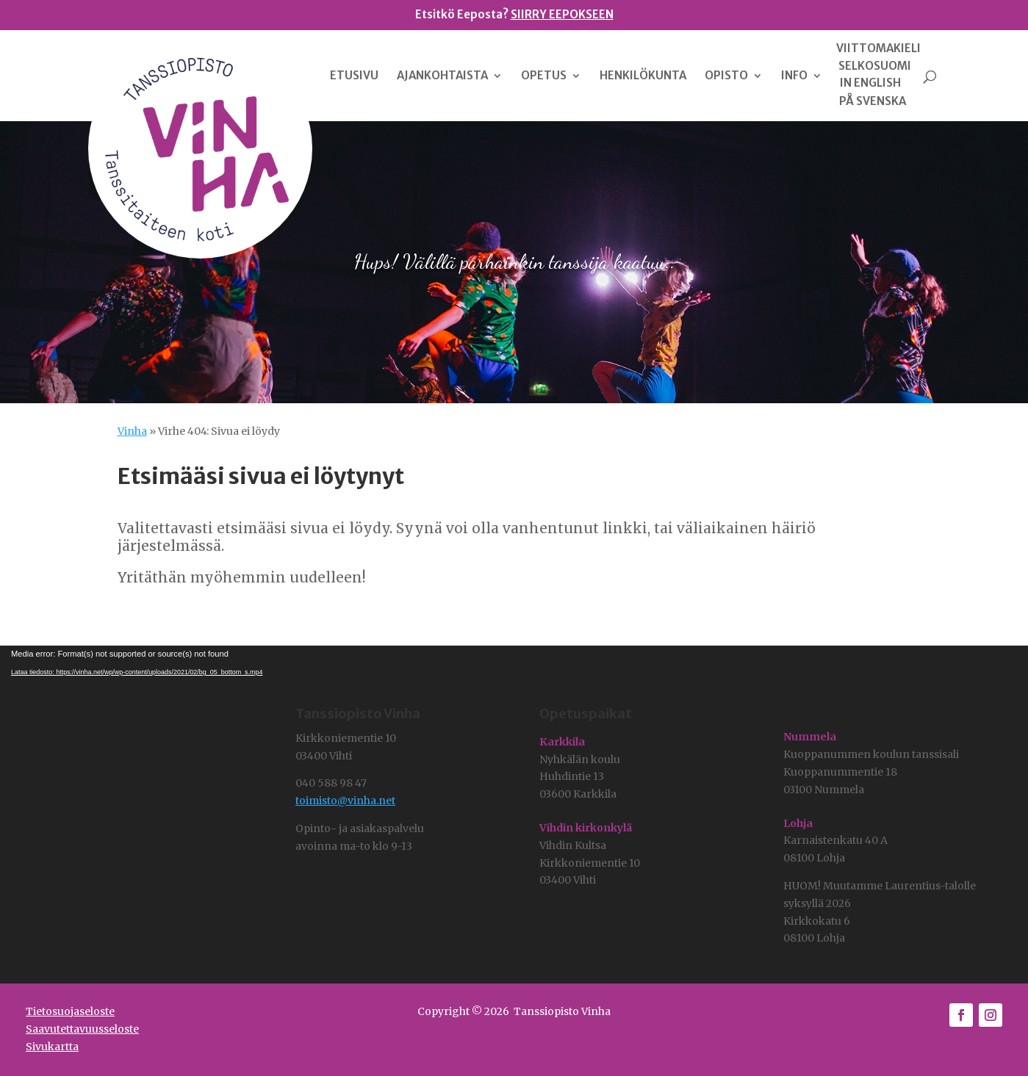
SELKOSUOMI (874, 66)
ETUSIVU (354, 76)
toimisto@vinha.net (345, 800)
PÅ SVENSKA (872, 101)
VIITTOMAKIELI (878, 48)
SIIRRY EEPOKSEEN (562, 14)
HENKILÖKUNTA (643, 76)
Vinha (132, 431)
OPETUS (544, 76)
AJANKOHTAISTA (442, 76)
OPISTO (726, 76)
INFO (794, 76)
